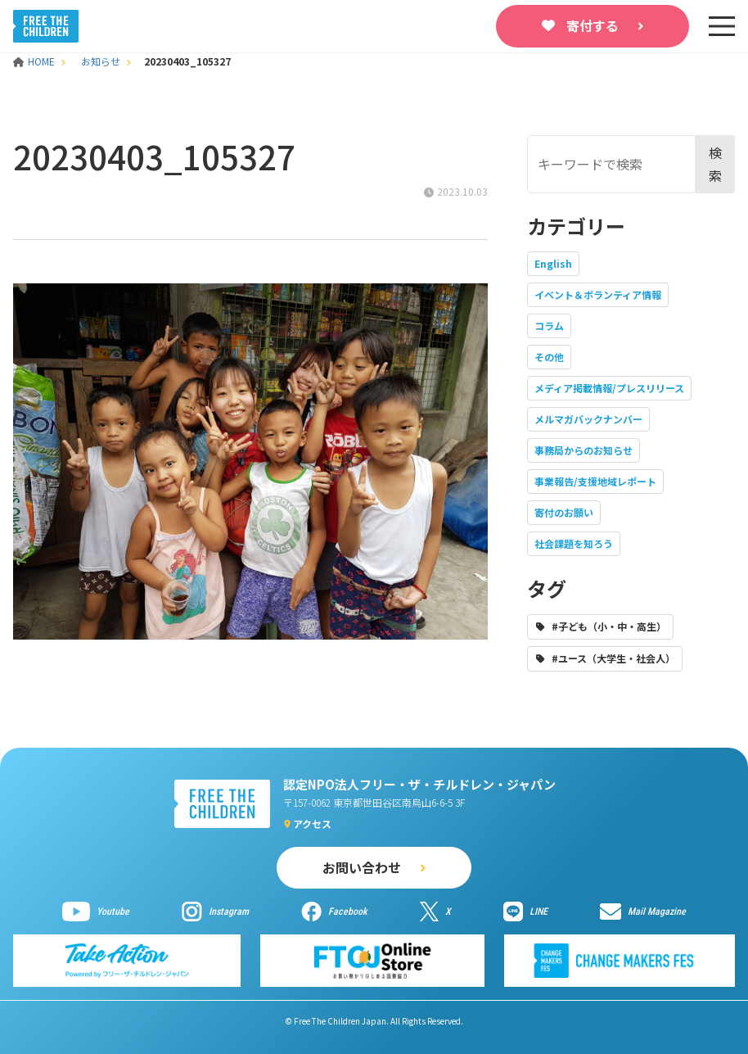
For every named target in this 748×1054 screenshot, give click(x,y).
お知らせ (101, 61)
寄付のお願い (563, 512)
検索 (715, 163)
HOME (35, 61)
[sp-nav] (722, 26)
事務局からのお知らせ (583, 450)
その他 (549, 357)
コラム (549, 325)
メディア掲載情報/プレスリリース (609, 388)
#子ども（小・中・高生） (609, 626)
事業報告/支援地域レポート (595, 481)
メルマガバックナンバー (588, 419)
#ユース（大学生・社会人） (613, 658)
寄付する (592, 25)
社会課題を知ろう (573, 543)
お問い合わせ (361, 867)
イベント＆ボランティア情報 (597, 294)
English (553, 263)
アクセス (312, 823)
